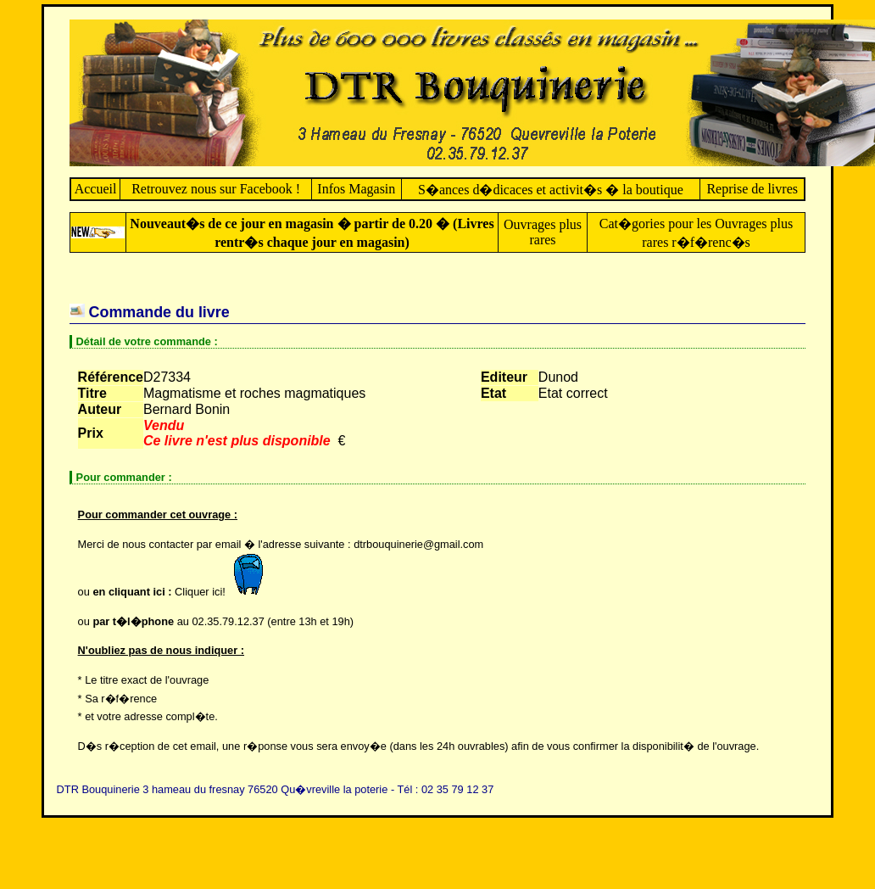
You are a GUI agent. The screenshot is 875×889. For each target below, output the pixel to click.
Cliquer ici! (222, 591)
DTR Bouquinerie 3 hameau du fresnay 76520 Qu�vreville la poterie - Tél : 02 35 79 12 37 (275, 789)
